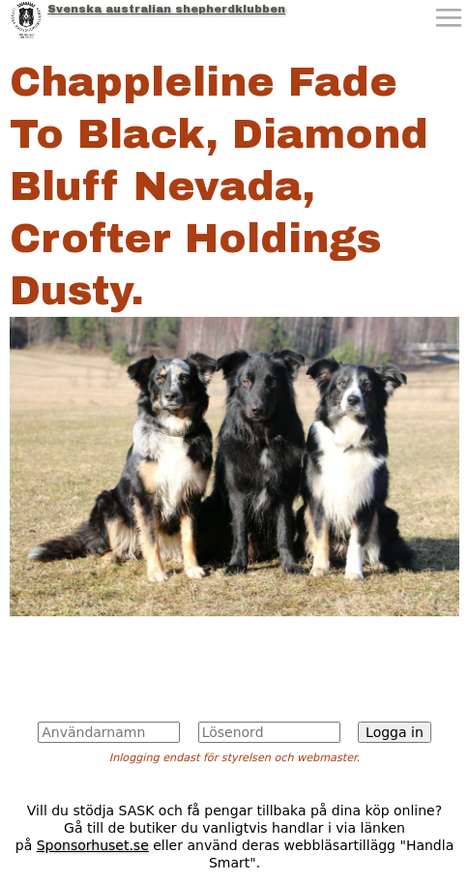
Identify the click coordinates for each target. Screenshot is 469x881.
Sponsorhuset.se (93, 845)
